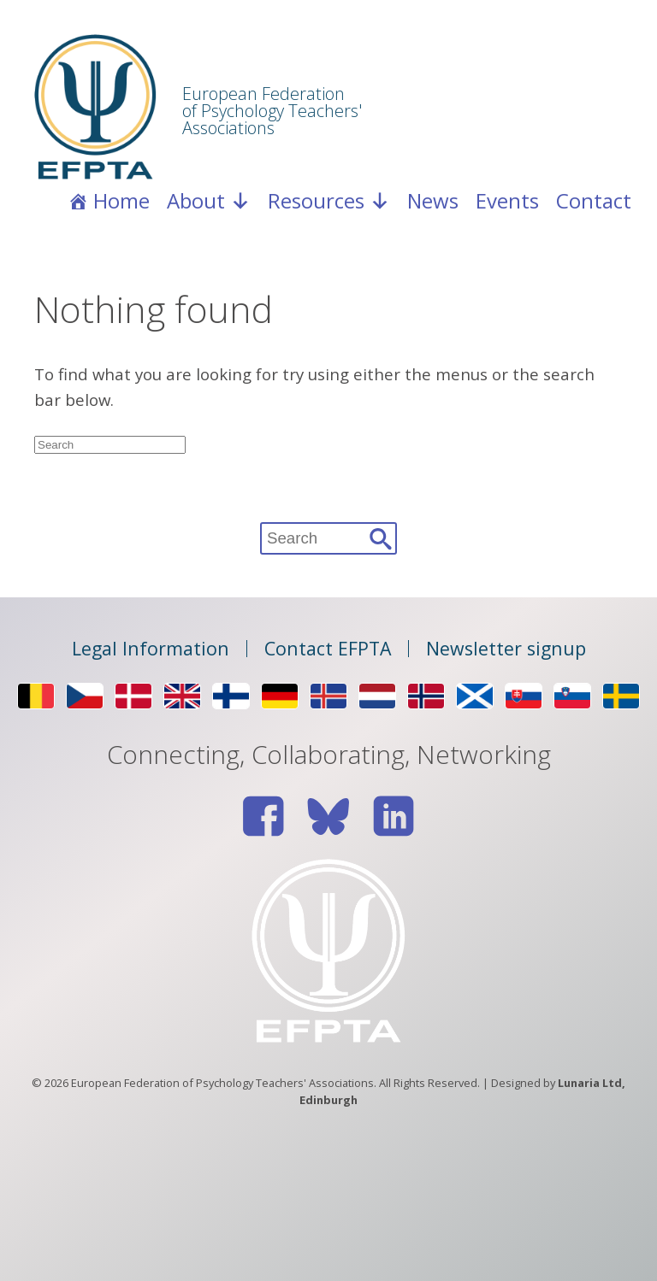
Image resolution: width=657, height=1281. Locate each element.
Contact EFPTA (327, 648)
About (209, 201)
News (433, 200)
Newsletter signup (506, 648)
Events (507, 200)
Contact (593, 200)
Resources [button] (329, 201)
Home (121, 200)
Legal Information (150, 648)
